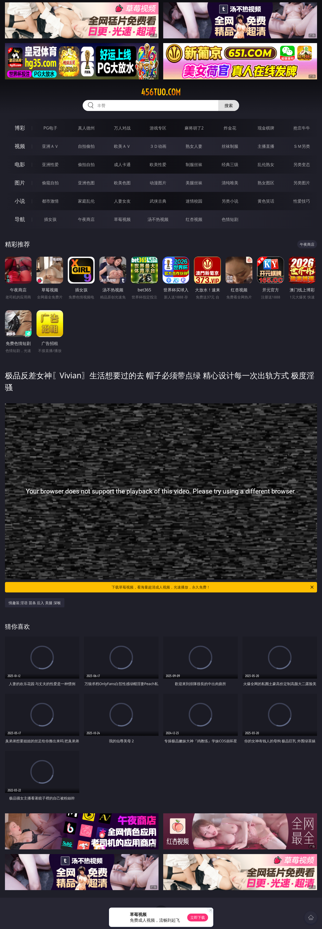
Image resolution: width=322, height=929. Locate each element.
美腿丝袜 (194, 183)
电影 (20, 164)
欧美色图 (122, 183)
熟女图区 (266, 183)
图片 (20, 182)
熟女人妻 (194, 146)
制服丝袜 (194, 164)
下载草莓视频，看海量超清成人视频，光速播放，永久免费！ (213, 587)
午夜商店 (86, 219)
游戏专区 (158, 128)
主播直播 (266, 146)
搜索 (228, 105)
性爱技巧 (301, 201)
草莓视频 (122, 219)
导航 (20, 219)
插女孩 (50, 219)
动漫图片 (158, 183)
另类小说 (230, 201)
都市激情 (50, 201)
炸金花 (230, 128)
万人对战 (122, 128)
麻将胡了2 (194, 128)
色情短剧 (230, 219)
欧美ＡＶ (122, 146)
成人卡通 (122, 164)
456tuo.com (161, 92)
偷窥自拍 (50, 183)
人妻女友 (122, 201)
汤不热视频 (158, 219)
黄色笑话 (266, 201)
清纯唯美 (230, 183)
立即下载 (197, 917)
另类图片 (301, 183)
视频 (20, 146)
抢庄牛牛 (301, 128)
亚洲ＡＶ (50, 146)
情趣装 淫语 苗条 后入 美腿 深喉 (35, 602)
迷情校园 (194, 201)
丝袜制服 (230, 146)
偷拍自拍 (86, 164)
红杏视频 (194, 219)
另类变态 (301, 164)
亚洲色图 (86, 183)
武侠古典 (158, 201)
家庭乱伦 (86, 201)
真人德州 (86, 128)
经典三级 (230, 164)
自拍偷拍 (86, 146)
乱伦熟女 (266, 164)
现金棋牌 (266, 128)
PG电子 (50, 128)
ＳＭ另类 (301, 146)
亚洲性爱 (50, 164)
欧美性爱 (158, 164)
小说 (20, 200)
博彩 (20, 127)
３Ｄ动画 (158, 146)
